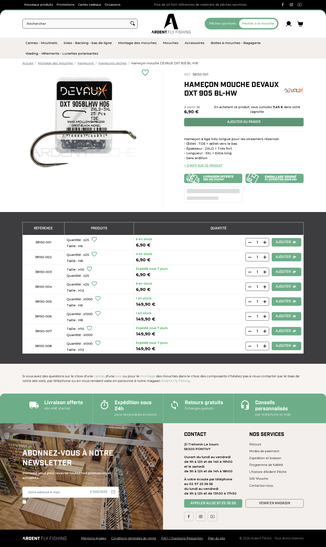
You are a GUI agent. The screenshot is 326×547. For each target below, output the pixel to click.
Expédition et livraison (265, 458)
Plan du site (216, 538)
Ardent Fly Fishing (175, 381)
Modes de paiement (264, 451)
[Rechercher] (80, 24)
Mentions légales (93, 538)
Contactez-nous (261, 486)
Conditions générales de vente (133, 538)
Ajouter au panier (243, 122)
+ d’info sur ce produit (203, 166)
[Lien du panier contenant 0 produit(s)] (300, 24)
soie (118, 376)
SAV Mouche (258, 479)
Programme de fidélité (266, 465)
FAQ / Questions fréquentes (182, 538)
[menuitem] (41, 43)
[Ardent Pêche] (171, 23)
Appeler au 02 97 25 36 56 (213, 503)
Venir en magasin (274, 503)
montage (147, 376)
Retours (255, 444)
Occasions (113, 5)
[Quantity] (257, 242)
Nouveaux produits (38, 5)
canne (99, 376)
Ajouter (286, 242)
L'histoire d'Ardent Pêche (267, 472)
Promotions (65, 5)
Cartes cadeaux (89, 5)
